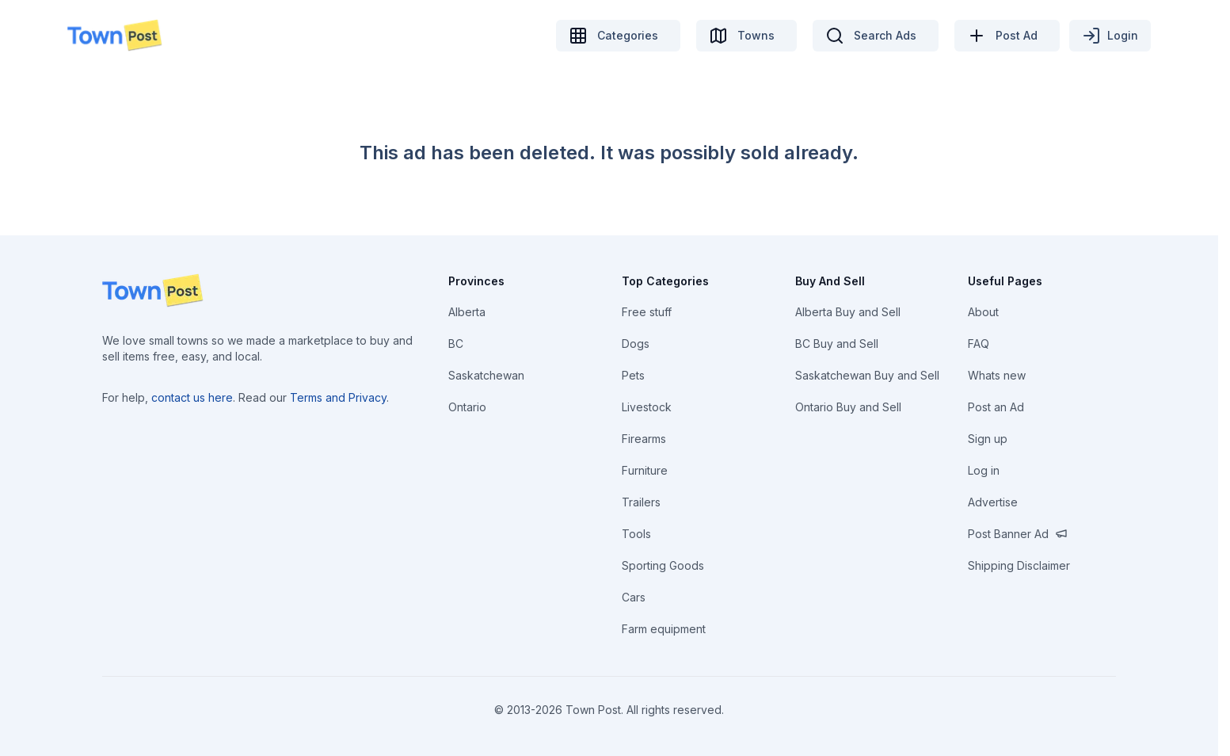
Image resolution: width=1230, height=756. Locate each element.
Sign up (987, 438)
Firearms (644, 438)
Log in (984, 470)
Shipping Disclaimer (1019, 565)
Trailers (641, 502)
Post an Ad (996, 407)
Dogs (635, 343)
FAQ (978, 343)
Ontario (467, 407)
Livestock (647, 407)
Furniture (645, 470)
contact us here (192, 397)
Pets (633, 375)
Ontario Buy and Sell (848, 407)
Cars (633, 597)
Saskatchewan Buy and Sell (867, 375)
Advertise (993, 502)
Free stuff (647, 312)
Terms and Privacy (338, 397)
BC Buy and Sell (836, 343)
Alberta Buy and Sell (848, 312)
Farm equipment (664, 629)
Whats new (997, 375)
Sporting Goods (663, 565)
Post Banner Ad (1018, 533)
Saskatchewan (486, 375)
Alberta (467, 312)
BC (455, 343)
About (983, 312)
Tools (636, 533)
